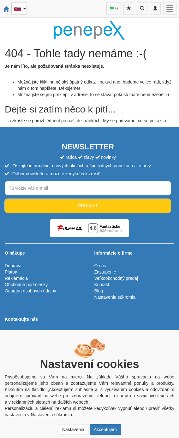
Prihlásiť (87, 205)
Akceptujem (105, 429)
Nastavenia (73, 429)
